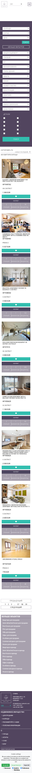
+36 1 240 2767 (17, 705)
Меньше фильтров (16, 47)
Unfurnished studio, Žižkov (12, 559)
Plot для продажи (9, 629)
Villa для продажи (9, 632)
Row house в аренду (10, 653)
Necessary (6, 768)
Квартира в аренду (9, 647)
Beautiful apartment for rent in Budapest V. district (14, 289)
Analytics (15, 768)
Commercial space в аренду (12, 669)
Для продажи (8, 715)
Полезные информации (11, 725)
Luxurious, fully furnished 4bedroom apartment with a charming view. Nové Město (16, 235)
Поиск (26, 42)
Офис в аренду (8, 663)
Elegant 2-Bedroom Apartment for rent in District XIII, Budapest (15, 180)
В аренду (6, 719)
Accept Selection (16, 765)
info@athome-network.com (21, 703)
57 (18, 604)
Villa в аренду (7, 659)
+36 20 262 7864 (18, 707)
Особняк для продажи (11, 638)
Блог (4, 744)
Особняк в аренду (9, 665)
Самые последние (22, 152)
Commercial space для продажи (14, 641)
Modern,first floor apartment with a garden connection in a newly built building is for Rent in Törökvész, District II (16, 453)
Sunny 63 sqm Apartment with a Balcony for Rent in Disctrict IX (14, 397)
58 (22, 604)
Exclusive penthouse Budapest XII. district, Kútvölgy (15, 343)
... (14, 604)
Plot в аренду (7, 656)
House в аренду (8, 672)
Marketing (16, 770)
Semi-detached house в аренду (13, 650)
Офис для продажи (10, 635)
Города (5, 734)
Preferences (25, 768)
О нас (5, 740)
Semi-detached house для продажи (15, 623)
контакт (16, 201)
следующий (16, 607)
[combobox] (15, 4)
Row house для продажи (11, 626)
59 (26, 604)
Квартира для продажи (11, 620)
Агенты (5, 737)
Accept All (5, 765)
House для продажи (10, 644)
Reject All (26, 765)
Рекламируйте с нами (11, 722)
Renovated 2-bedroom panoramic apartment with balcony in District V (16, 505)
